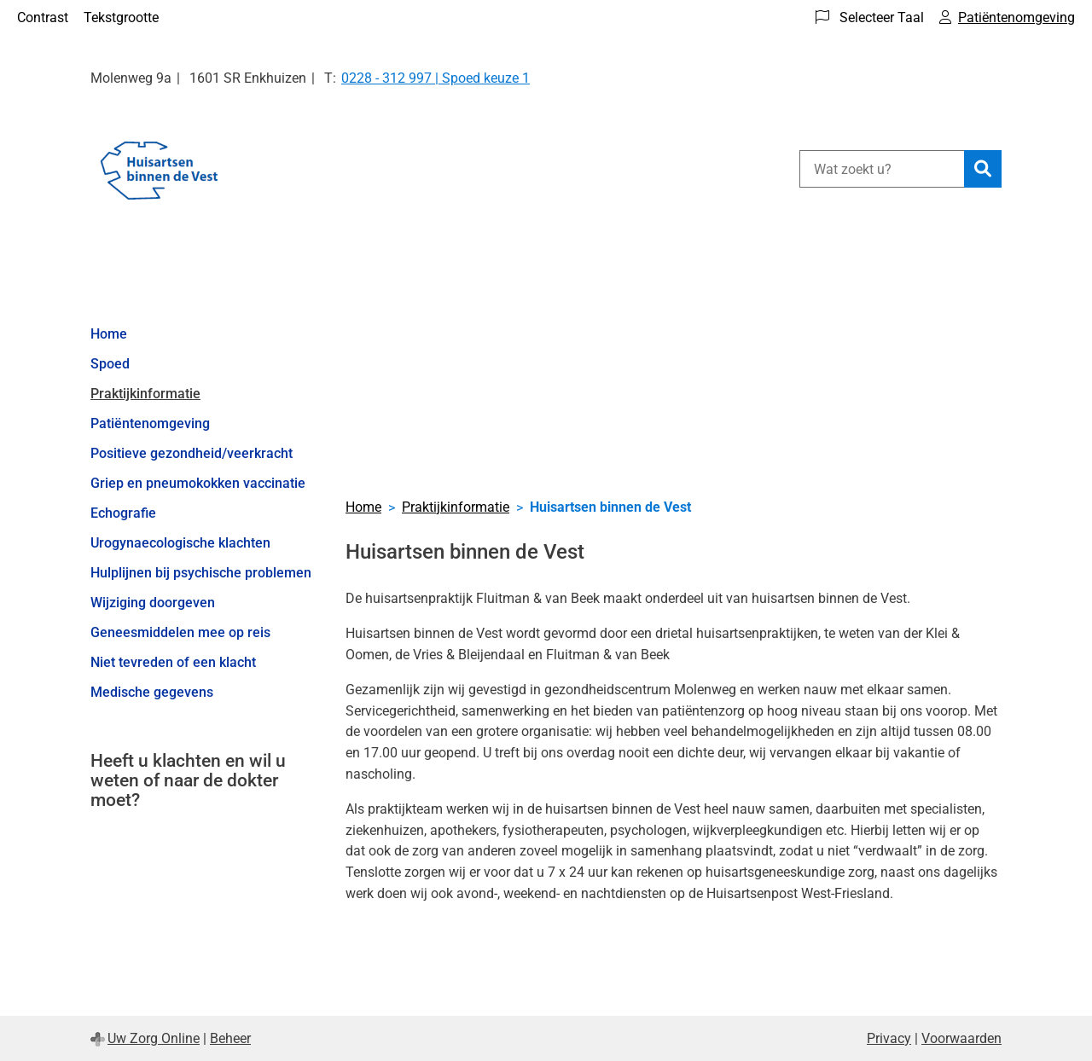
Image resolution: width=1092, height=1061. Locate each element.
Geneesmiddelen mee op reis (180, 632)
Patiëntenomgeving (150, 423)
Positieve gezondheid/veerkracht (191, 453)
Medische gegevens (151, 692)
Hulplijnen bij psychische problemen (200, 573)
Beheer (230, 1038)
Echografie (123, 513)
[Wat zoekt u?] (881, 169)
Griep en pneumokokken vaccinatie (197, 483)
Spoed (110, 364)
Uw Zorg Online (153, 1038)
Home (108, 334)
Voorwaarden (961, 1038)
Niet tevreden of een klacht (173, 662)
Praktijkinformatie (145, 394)
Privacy (889, 1038)
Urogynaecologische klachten (180, 543)
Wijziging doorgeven (152, 602)
